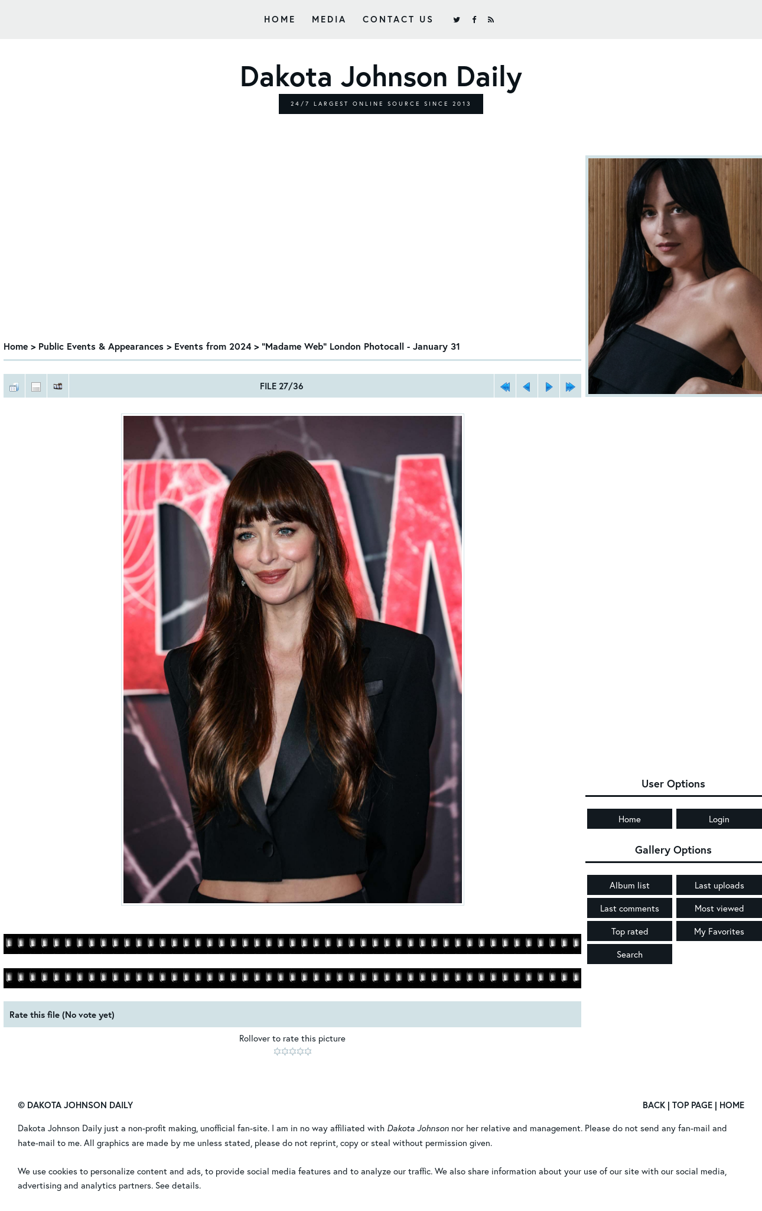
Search (630, 954)
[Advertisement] (292, 244)
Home (280, 19)
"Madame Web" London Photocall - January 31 (364, 346)
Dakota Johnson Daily (60, 1128)
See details (177, 1185)
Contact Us (398, 19)
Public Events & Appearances (102, 346)
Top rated (630, 931)
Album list (630, 885)
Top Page (692, 1105)
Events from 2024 (215, 346)
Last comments (629, 908)
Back (654, 1105)
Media (329, 19)
